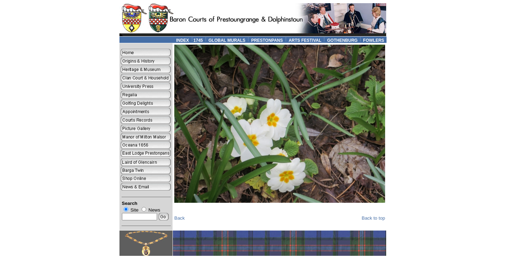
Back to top (373, 218)
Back (179, 218)
